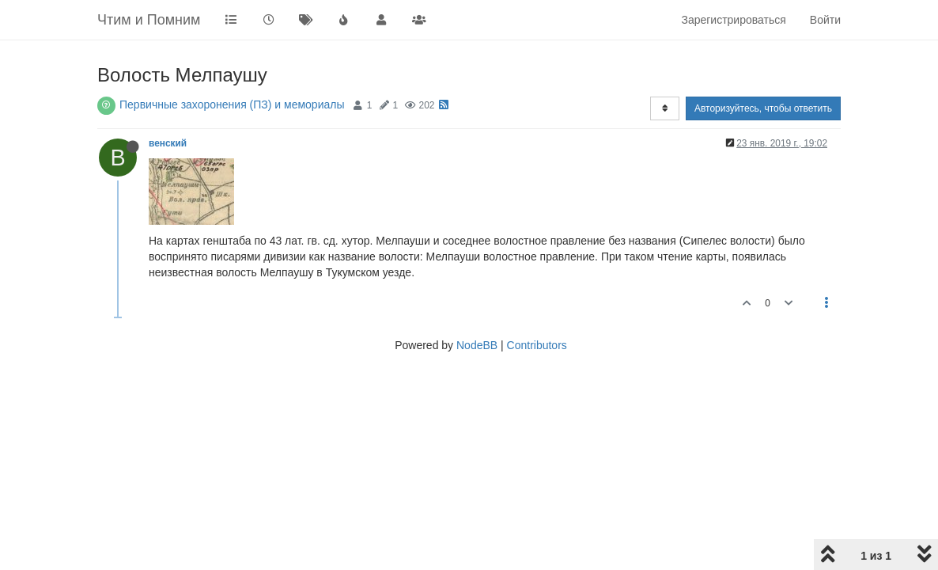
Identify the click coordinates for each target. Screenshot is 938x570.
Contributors (537, 345)
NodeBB (476, 345)
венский (168, 143)
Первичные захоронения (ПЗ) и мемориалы (232, 104)
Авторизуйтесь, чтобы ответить (763, 108)
